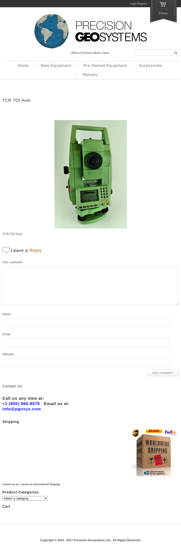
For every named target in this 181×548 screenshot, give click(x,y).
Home (23, 66)
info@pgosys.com (21, 409)
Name (6, 314)
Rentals (90, 75)
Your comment (12, 262)
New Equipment (56, 66)
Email (6, 334)
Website (8, 354)
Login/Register (138, 3)
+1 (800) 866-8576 (21, 403)
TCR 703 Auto (16, 100)
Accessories (150, 66)
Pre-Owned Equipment (105, 66)
